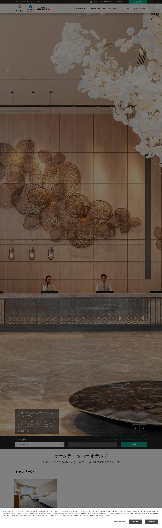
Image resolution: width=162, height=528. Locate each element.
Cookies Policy (93, 515)
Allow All (152, 521)
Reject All (136, 521)
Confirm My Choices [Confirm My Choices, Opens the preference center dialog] (119, 521)
